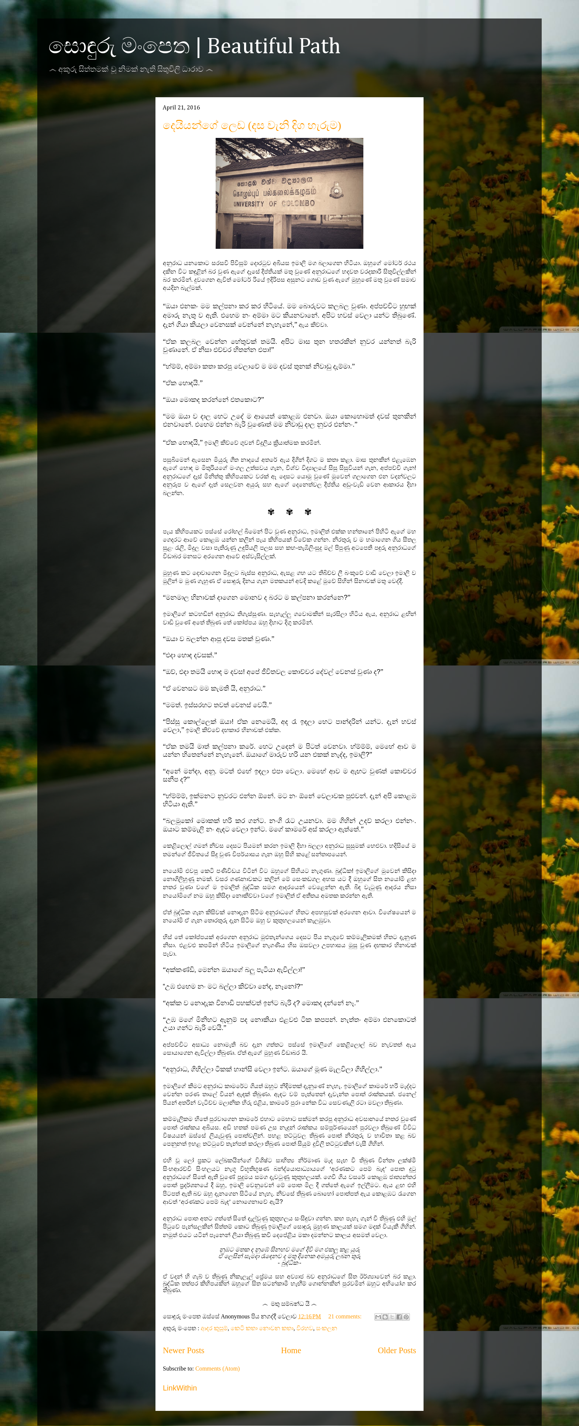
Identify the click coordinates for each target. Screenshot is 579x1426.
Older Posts (397, 1350)
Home (291, 1350)
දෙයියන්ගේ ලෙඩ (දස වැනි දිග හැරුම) (252, 125)
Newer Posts (184, 1350)
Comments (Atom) (217, 1368)
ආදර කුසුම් (214, 1328)
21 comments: (345, 1316)
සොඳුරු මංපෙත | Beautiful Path (194, 47)
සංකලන (326, 1328)
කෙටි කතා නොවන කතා (262, 1328)
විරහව (305, 1328)
